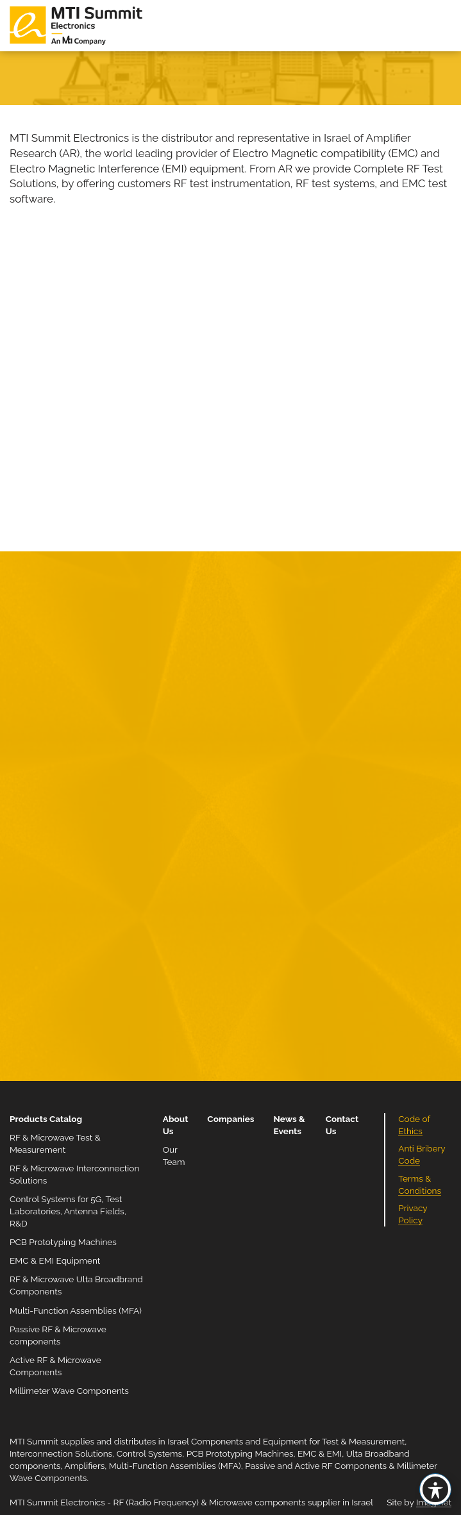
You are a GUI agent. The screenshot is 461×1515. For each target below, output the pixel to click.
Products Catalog (46, 1119)
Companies (230, 1119)
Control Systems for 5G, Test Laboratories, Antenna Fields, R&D (68, 1211)
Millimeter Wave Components (69, 1390)
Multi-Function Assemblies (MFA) (76, 1310)
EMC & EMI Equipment (55, 1260)
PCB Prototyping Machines (63, 1242)
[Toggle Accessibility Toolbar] (435, 1489)
